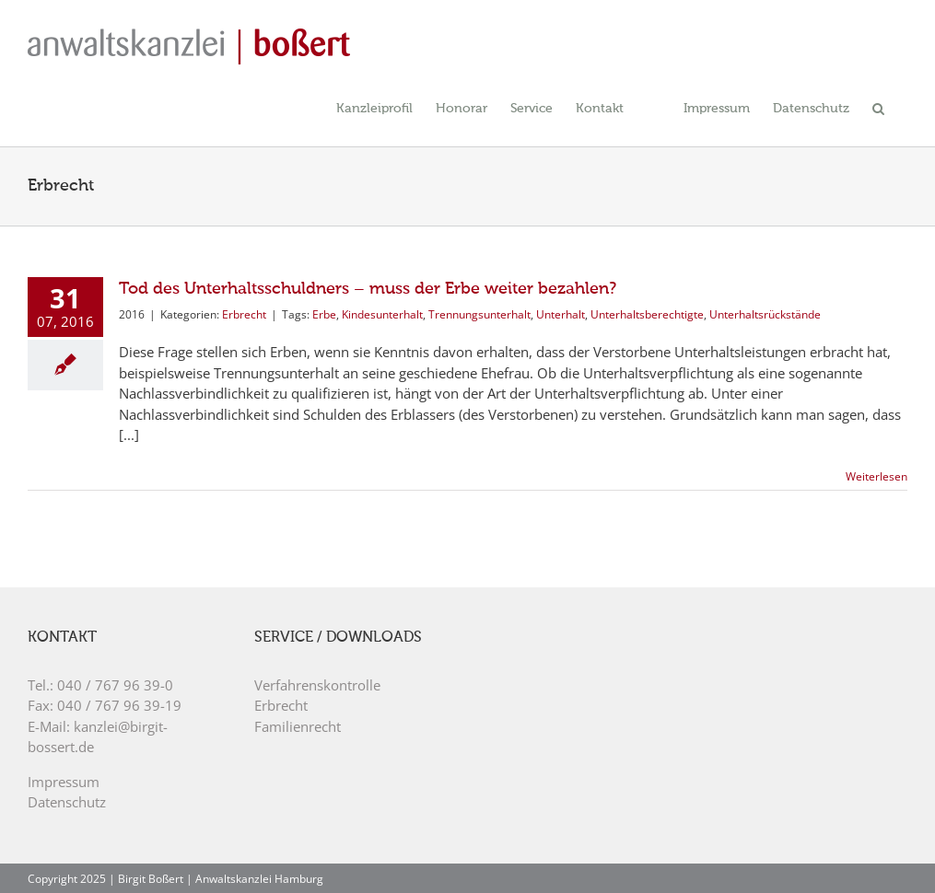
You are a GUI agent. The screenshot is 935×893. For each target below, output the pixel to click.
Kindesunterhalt (382, 314)
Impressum (63, 781)
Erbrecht (244, 314)
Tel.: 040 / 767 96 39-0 (100, 685)
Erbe (324, 314)
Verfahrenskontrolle (317, 685)
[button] (878, 106)
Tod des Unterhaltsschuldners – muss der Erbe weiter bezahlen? (367, 289)
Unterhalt (560, 314)
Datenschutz (67, 802)
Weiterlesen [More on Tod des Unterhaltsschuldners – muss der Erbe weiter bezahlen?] (876, 476)
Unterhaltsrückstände (765, 314)
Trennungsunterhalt (479, 314)
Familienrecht (297, 726)
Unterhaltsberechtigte (647, 314)
